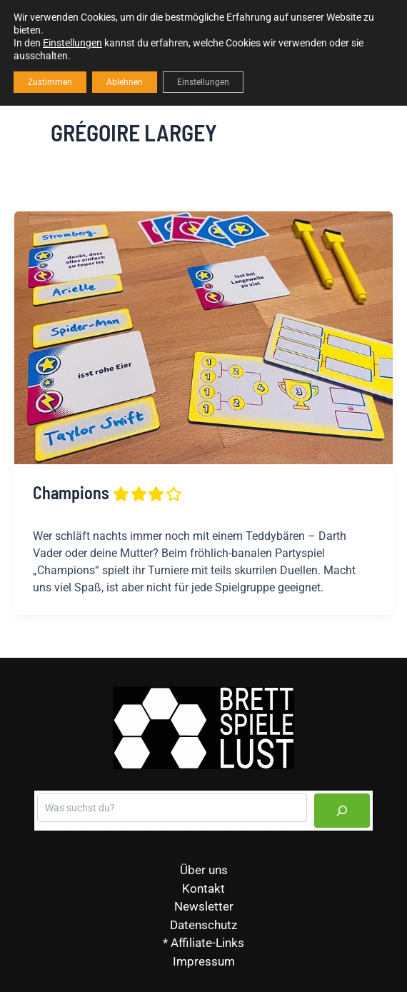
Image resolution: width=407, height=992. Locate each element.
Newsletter (203, 906)
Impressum (204, 961)
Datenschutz (203, 925)
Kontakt (203, 888)
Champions (108, 492)
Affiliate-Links (207, 943)
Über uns (204, 870)
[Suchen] (342, 810)
